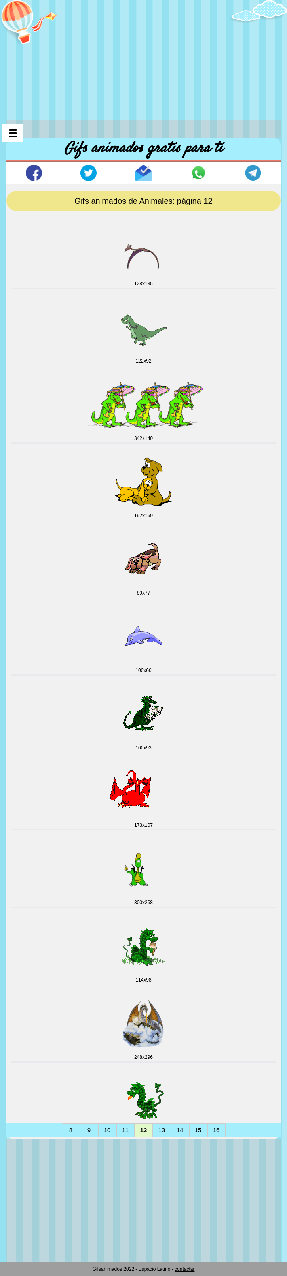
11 (125, 1130)
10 (107, 1130)
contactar (184, 1269)
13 (161, 1130)
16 (216, 1130)
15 (198, 1130)
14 (180, 1130)
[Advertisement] (146, 56)
